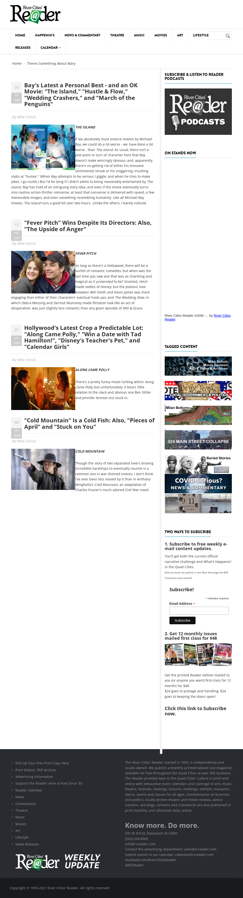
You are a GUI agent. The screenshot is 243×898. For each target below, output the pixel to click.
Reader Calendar (28, 790)
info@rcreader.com (140, 844)
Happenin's (45, 35)
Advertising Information (34, 776)
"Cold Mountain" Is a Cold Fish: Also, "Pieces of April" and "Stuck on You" (89, 423)
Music (139, 35)
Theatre (117, 35)
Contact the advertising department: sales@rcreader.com (170, 849)
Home (20, 35)
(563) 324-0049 (136, 838)
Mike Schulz (26, 117)
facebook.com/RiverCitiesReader (150, 860)
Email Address (182, 603)
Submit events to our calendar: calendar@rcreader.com (169, 854)
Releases (23, 47)
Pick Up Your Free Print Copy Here (42, 763)
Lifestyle (201, 35)
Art (180, 35)
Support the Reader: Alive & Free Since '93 (48, 783)
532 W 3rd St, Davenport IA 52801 (151, 833)
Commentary (25, 803)
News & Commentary (82, 35)
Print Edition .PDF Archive (35, 770)
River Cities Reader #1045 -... (186, 315)
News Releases (27, 844)
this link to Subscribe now (195, 711)
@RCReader (134, 865)
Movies (160, 35)
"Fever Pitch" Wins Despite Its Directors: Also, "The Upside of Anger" (88, 226)
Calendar (51, 47)
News (19, 797)
